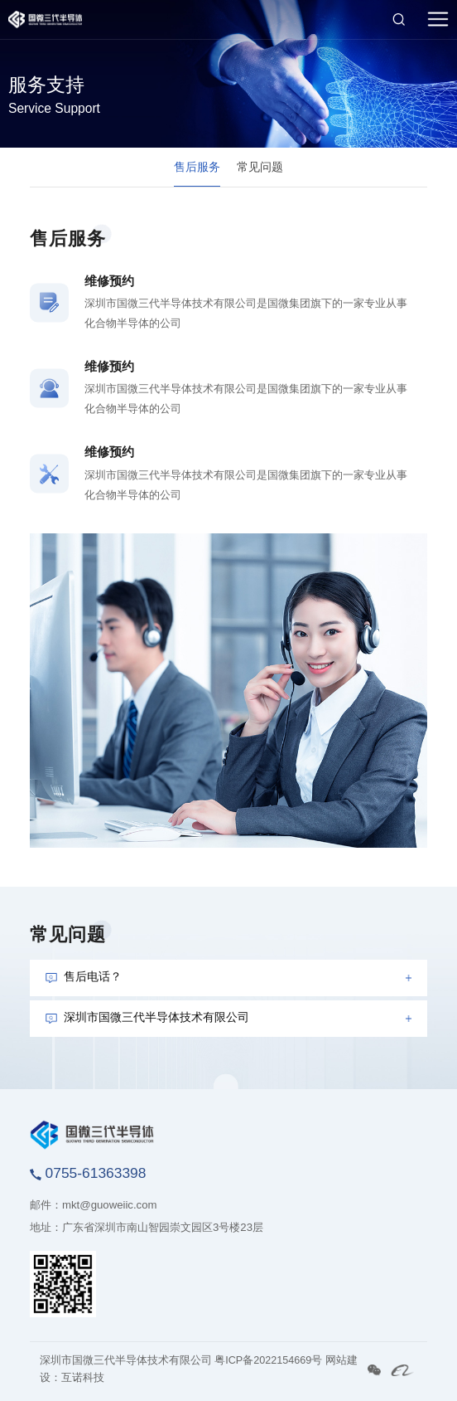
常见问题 (260, 166)
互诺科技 (82, 1378)
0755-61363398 (88, 1173)
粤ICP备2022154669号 (268, 1360)
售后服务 (197, 166)
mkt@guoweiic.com (109, 1205)
